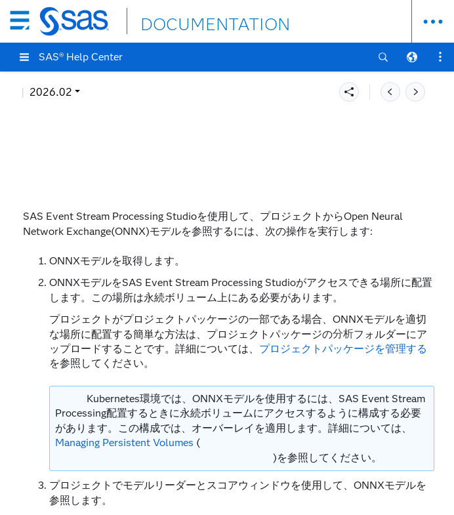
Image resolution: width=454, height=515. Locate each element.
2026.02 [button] (51, 92)
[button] (24, 57)
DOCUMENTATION (188, 20)
